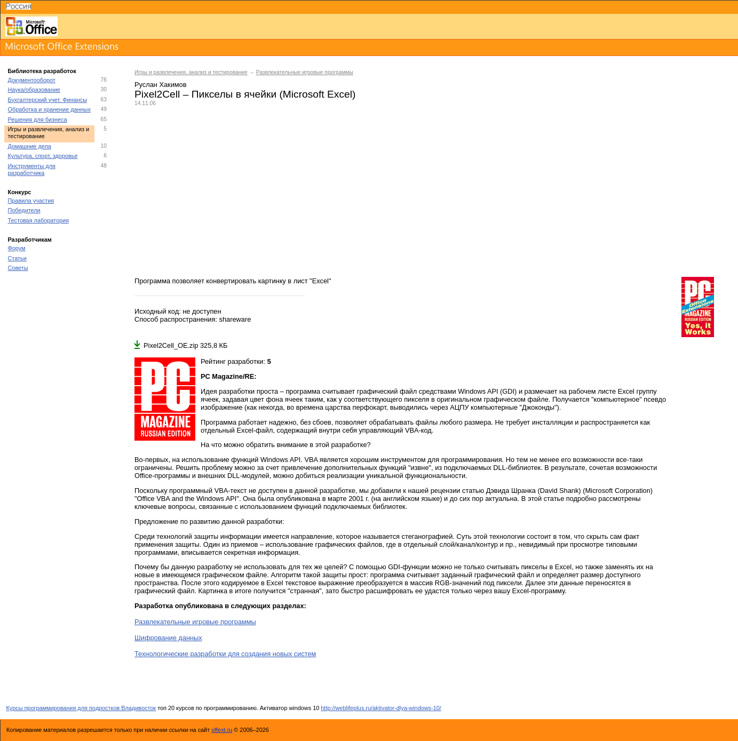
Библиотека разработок (42, 71)
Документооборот (31, 80)
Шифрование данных (168, 638)
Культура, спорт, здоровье (43, 156)
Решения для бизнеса (37, 119)
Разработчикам (30, 239)
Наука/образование (34, 89)
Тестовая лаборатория (38, 220)
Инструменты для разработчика (31, 169)
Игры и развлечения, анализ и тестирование (191, 72)
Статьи (17, 258)
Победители (24, 210)
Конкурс (19, 192)
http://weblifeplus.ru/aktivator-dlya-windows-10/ (381, 708)
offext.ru (221, 730)
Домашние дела (29, 146)
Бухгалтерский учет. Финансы (47, 100)
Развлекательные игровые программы (304, 72)
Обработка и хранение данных (49, 109)
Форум (17, 248)
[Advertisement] (430, 191)
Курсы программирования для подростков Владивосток (81, 708)
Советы (18, 268)
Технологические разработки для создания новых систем (225, 654)
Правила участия (31, 200)
